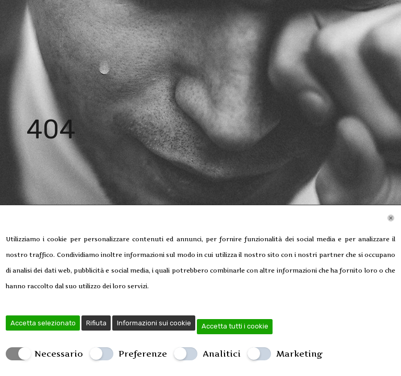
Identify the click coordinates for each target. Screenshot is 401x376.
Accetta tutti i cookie (235, 326)
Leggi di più (167, 286)
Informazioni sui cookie (154, 323)
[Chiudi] (390, 218)
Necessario (58, 353)
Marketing (299, 353)
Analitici (222, 353)
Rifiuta (96, 323)
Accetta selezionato (43, 323)
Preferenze (143, 353)
